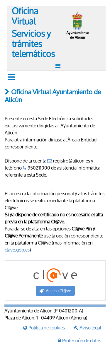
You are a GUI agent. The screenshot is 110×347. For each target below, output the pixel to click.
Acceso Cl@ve (55, 290)
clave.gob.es (17, 249)
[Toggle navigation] (59, 65)
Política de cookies (44, 327)
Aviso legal (87, 327)
